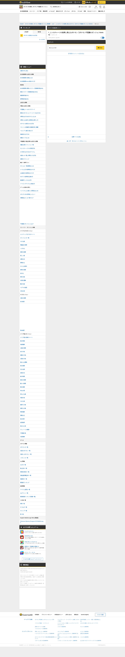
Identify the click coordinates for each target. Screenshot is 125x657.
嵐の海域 (22, 341)
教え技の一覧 (23, 468)
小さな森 (22, 241)
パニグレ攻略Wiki (84, 637)
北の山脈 (22, 369)
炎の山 (22, 273)
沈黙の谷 (22, 259)
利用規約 (37, 614)
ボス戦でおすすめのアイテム (27, 152)
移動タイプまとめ (24, 137)
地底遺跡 (22, 344)
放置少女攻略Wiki (84, 633)
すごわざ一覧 (23, 507)
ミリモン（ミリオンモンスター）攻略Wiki (67, 640)
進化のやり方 (59, 11)
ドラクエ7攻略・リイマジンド (42, 623)
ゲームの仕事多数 (66, 2)
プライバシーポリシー (47, 614)
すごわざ (80, 11)
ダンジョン (67, 11)
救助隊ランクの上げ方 (25, 180)
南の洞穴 (22, 419)
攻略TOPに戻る (24, 70)
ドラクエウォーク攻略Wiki (41, 628)
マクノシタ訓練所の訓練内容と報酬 (29, 127)
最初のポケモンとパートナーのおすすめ (30, 113)
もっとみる (42, 39)
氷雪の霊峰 (23, 280)
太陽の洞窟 (23, 348)
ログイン (101, 2)
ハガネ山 (22, 248)
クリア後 (39, 11)
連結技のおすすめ (24, 134)
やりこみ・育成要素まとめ (27, 166)
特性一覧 (22, 503)
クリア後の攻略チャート (26, 337)
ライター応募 (100, 614)
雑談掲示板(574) (24, 95)
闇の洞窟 (22, 387)
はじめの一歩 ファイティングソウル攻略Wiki (90, 640)
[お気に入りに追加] (83, 6)
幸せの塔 (22, 390)
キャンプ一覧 (23, 510)
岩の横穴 (22, 301)
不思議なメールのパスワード (27, 109)
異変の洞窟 (23, 252)
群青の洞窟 (23, 269)
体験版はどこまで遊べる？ (27, 197)
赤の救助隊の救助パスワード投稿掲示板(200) (31, 88)
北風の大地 (23, 358)
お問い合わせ (68, 614)
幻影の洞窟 (23, 298)
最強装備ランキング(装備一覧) (28, 496)
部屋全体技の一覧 (24, 472)
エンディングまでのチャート (27, 234)
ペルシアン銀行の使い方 (26, 130)
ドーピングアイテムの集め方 (27, 183)
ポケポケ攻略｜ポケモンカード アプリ (89, 623)
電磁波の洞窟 (23, 245)
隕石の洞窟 (23, 380)
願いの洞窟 (23, 383)
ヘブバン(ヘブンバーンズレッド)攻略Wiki (44, 633)
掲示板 (39, 32)
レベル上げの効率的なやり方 (27, 169)
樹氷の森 (22, 277)
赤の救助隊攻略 (24, 11)
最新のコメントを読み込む (76, 53)
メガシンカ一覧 (24, 457)
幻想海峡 (22, 436)
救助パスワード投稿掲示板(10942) (29, 92)
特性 (85, 11)
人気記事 (26, 32)
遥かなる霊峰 (23, 362)
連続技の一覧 (23, 479)
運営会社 (76, 614)
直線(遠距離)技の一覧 (25, 475)
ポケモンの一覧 (24, 447)
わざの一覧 (23, 464)
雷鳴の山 (22, 262)
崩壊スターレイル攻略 (40, 626)
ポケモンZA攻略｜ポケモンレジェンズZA (44, 619)
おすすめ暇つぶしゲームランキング (33, 559)
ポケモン (74, 11)
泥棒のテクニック (24, 159)
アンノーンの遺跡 (24, 429)
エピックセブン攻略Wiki (63, 631)
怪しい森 (22, 255)
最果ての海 (23, 404)
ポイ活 (77, 2)
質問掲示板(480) (24, 99)
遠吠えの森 (23, 408)
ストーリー (32, 11)
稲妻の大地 (23, 355)
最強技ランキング (24, 482)
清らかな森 (23, 394)
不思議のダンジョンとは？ (27, 224)
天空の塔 (22, 291)
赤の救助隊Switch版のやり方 (27, 81)
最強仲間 (45, 11)
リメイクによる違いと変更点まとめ (29, 190)
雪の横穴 (22, 330)
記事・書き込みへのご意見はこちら (76, 141)
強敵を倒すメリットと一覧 (27, 144)
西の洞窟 (22, 365)
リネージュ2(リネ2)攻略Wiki (41, 640)
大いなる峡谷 (23, 266)
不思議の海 (23, 433)
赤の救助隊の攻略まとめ (26, 77)
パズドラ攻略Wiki (62, 626)
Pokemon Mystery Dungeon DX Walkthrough (31, 522)
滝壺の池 (22, 397)
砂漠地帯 (22, 422)
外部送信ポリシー (59, 614)
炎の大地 (22, 351)
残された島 (23, 426)
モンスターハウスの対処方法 (27, 148)
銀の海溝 (22, 376)
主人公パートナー (92, 11)
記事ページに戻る (76, 137)
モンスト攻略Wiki (84, 626)
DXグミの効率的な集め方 (26, 176)
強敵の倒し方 (101, 11)
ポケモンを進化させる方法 (30, 35)
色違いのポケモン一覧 (25, 454)
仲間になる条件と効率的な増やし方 (29, 120)
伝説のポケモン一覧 (25, 450)
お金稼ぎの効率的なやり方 (27, 173)
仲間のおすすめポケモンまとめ (28, 116)
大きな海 (22, 401)
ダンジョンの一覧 (24, 238)
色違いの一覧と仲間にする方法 (28, 155)
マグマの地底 (23, 287)
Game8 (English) (85, 614)
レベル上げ (51, 11)
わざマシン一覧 (24, 493)
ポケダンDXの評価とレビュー (27, 194)
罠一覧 (22, 514)
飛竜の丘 (22, 415)
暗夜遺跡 (22, 412)
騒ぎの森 (22, 284)
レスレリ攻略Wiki (84, 631)
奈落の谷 (22, 373)
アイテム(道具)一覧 (25, 489)
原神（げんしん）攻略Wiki (41, 631)
